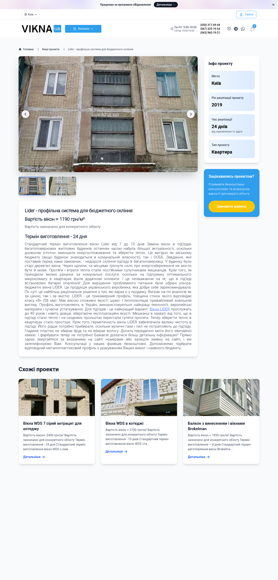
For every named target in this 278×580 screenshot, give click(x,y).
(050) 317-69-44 (210, 24)
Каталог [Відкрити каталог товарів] (83, 29)
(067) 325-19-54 (210, 28)
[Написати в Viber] (229, 29)
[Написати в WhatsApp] (243, 29)
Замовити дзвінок (232, 206)
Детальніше (166, 4)
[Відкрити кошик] (252, 29)
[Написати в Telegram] (236, 29)
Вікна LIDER (160, 309)
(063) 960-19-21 (210, 32)
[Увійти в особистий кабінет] (246, 14)
